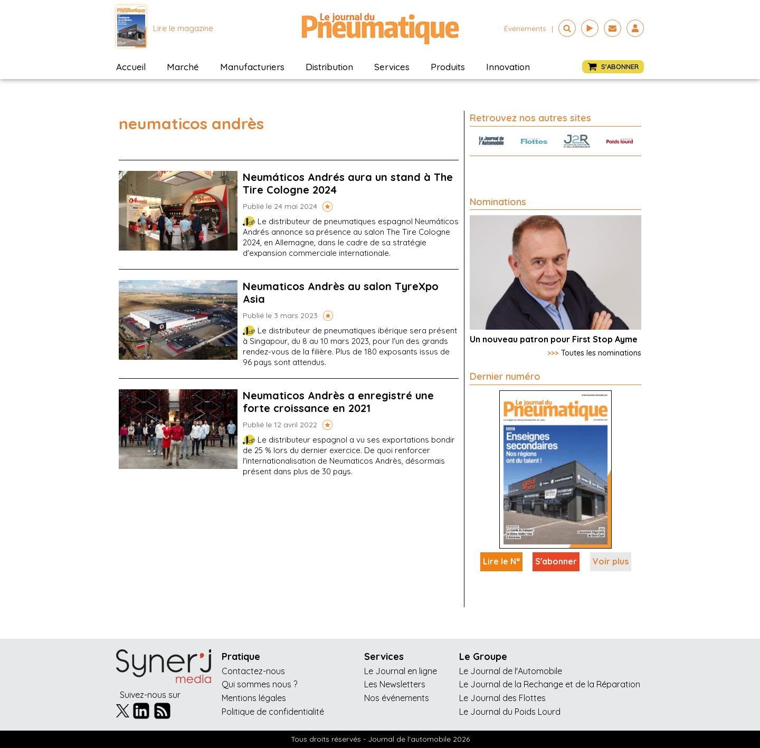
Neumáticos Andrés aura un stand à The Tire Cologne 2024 (348, 183)
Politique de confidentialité (273, 711)
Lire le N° (501, 561)
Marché (183, 66)
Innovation (508, 66)
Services (392, 66)
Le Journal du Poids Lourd (509, 711)
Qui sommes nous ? (259, 684)
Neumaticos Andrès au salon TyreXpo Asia (341, 292)
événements (525, 28)
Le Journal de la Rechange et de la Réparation (549, 684)
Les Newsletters (394, 684)
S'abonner (556, 561)
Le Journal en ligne (400, 671)
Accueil (131, 66)
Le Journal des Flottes (502, 698)
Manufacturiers (252, 66)
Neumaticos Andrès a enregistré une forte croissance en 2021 (338, 402)
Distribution (329, 66)
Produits (448, 66)
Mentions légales (254, 698)
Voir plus (611, 561)
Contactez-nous (253, 671)
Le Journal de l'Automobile (510, 671)
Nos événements (396, 698)
